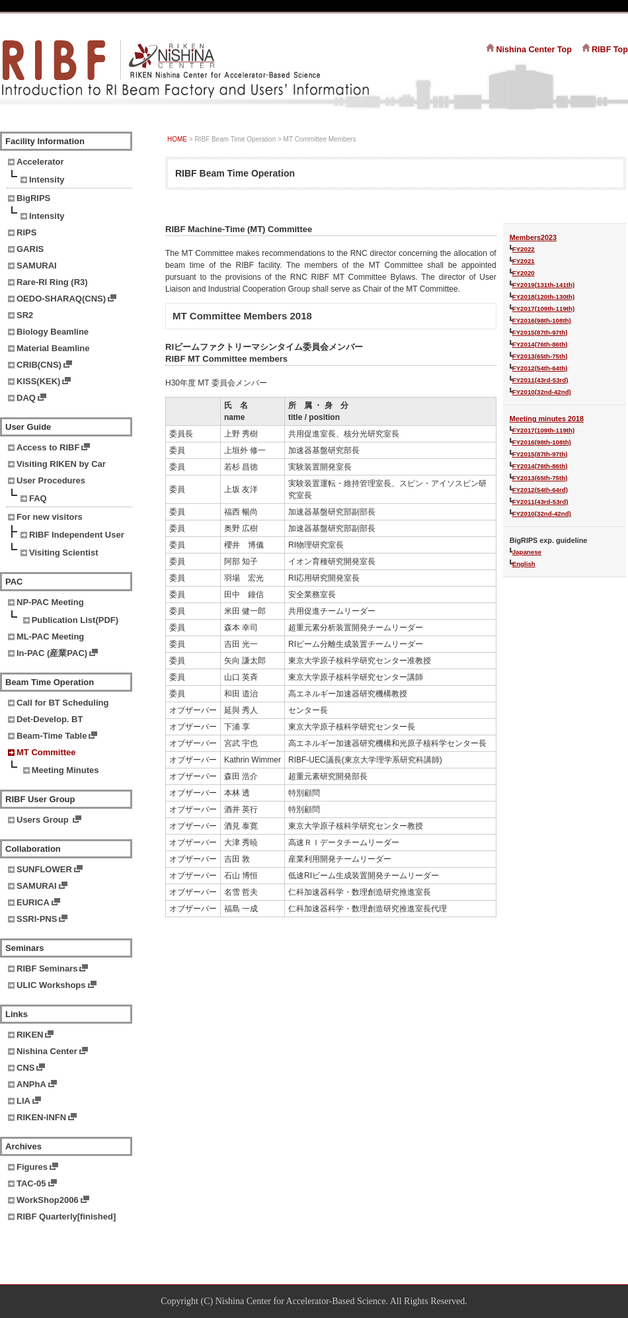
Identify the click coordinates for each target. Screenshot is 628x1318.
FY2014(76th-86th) (540, 344)
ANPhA (31, 1084)
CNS (25, 1068)
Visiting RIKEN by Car (61, 464)
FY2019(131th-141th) (543, 284)
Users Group (44, 820)
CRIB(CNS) (39, 365)
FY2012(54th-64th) (540, 368)
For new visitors (50, 517)
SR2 (25, 315)
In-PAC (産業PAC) (52, 653)
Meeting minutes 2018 (547, 419)
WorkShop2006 (48, 1200)
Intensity (46, 180)
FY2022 (523, 249)
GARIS (30, 249)
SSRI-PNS (37, 919)
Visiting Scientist (63, 552)
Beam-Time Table (52, 736)
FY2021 (523, 261)
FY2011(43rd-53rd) (540, 380)
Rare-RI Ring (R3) (52, 282)
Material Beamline (53, 348)
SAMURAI (37, 265)
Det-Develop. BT (50, 719)
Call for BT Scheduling (62, 703)
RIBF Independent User (76, 535)
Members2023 (533, 237)
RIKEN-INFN (41, 1117)
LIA (23, 1101)
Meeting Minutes (65, 770)
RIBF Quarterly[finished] (66, 1216)
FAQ (38, 498)
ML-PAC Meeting (50, 636)
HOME (177, 139)
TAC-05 (31, 1183)
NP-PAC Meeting (50, 602)
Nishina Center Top (534, 49)
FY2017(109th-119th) (543, 308)
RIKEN (30, 1035)
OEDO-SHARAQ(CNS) (61, 299)
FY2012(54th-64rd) (540, 489)
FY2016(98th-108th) (541, 320)
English (523, 563)
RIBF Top (610, 49)
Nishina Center (47, 1051)
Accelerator (40, 162)
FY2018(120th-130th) (543, 296)
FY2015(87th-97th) (540, 332)
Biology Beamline (53, 332)
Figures (32, 1167)
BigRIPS (33, 198)
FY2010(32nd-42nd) (541, 391)
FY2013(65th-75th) (540, 356)
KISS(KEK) (38, 381)
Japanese (526, 552)
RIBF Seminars (47, 968)
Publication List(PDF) (75, 620)
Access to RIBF (48, 447)
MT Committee (46, 752)
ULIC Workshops (51, 985)
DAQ (26, 398)
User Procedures (51, 480)
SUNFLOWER (44, 869)
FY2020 (523, 272)
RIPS (26, 232)
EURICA (33, 902)
